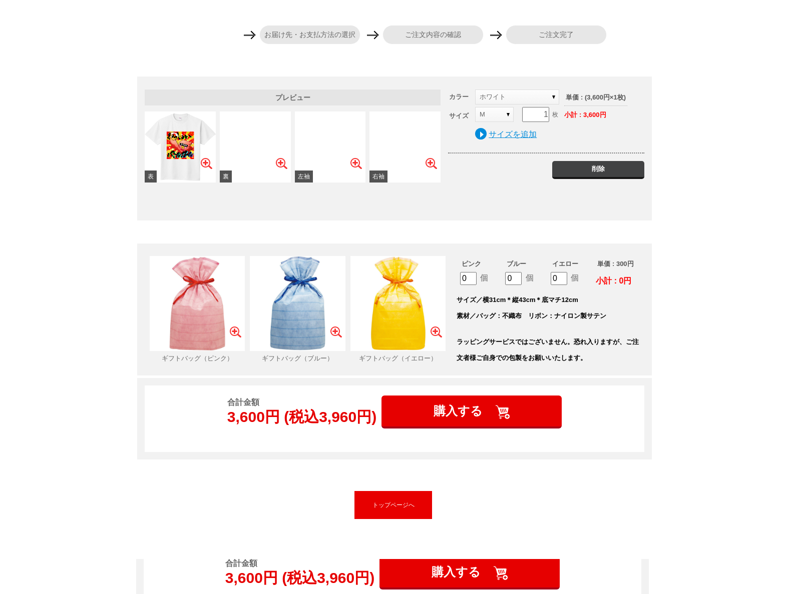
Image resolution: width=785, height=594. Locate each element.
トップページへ (393, 505)
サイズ (459, 116)
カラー (459, 96)
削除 (598, 168)
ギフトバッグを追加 (394, 232)
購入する (460, 411)
